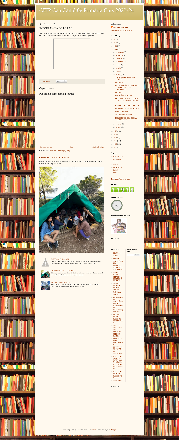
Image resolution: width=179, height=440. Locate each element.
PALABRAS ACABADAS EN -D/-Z (127, 105)
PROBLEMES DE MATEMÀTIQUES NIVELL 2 (118, 300)
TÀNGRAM (117, 292)
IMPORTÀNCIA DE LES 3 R (125, 95)
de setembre (120, 62)
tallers (115, 173)
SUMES (116, 256)
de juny (118, 65)
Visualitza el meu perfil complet (121, 30)
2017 (115, 141)
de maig (118, 68)
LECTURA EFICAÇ (117, 315)
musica (115, 162)
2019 (115, 134)
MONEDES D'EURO (117, 273)
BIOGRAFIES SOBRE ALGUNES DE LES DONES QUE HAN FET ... (127, 100)
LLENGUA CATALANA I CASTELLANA (118, 268)
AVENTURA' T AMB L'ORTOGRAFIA (118, 341)
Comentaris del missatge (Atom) (59, 151)
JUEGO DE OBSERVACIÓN (118, 321)
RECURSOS (117, 253)
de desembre (120, 52)
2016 (115, 144)
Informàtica (117, 159)
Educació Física (118, 156)
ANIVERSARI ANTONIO (123, 115)
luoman (93, 430)
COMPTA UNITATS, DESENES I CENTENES (117, 286)
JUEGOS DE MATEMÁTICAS (118, 367)
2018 (115, 137)
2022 (115, 46)
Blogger (113, 430)
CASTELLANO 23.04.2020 (60, 259)
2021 (115, 49)
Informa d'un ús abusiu (120, 179)
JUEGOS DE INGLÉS (117, 377)
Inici (71, 147)
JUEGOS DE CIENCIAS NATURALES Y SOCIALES (118, 359)
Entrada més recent (46, 147)
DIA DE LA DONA (121, 112)
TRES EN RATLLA (116, 335)
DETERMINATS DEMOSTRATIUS (127, 109)
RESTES (116, 258)
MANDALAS (117, 380)
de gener (118, 127)
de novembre (120, 55)
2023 (115, 43)
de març (118, 74)
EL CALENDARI (117, 353)
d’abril (118, 71)
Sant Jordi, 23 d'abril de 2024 (60, 282)
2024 (115, 39)
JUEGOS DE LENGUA (117, 372)
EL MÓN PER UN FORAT (118, 348)
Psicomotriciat (117, 167)
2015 (115, 147)
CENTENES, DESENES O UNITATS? (117, 279)
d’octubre (119, 58)
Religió (115, 170)
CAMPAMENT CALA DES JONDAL (54, 157)
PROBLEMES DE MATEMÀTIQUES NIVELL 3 (118, 308)
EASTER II (119, 82)
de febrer (119, 124)
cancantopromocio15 (120, 27)
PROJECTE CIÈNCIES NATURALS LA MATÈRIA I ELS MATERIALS (127, 87)
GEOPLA (116, 295)
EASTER (118, 92)
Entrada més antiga (98, 147)
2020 (115, 131)
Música (115, 165)
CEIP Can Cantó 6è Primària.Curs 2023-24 (86, 10)
